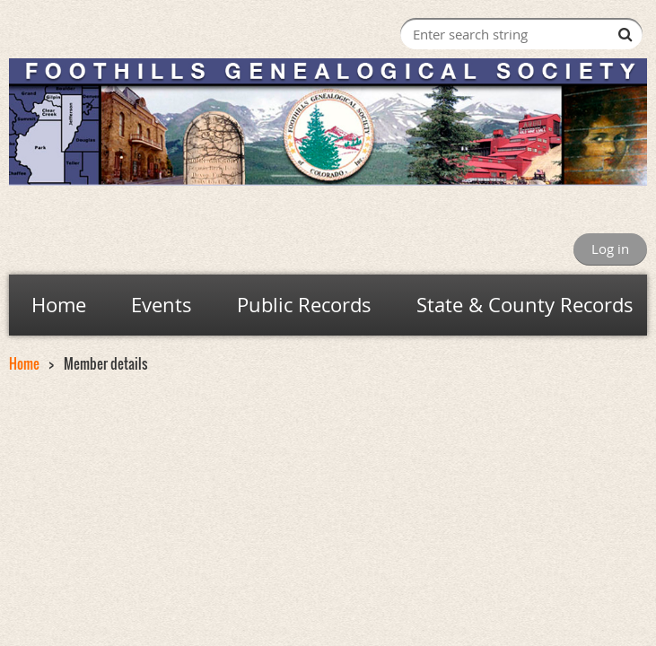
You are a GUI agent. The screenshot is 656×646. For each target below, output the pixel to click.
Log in (610, 249)
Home (24, 363)
